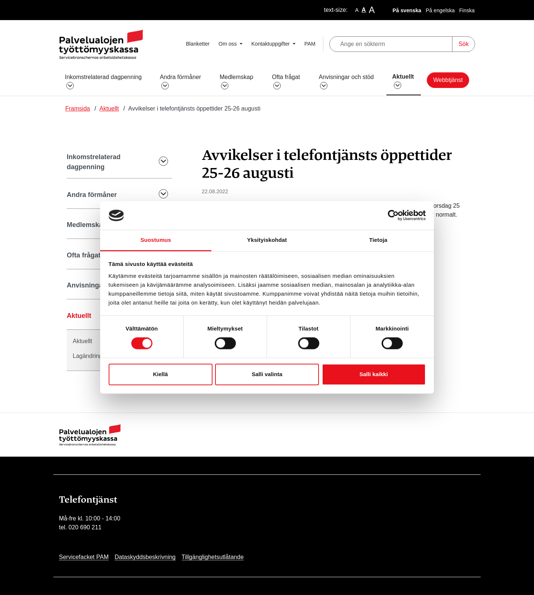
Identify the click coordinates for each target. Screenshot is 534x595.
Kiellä (160, 374)
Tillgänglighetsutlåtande (213, 557)
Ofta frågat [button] (286, 81)
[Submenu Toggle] (158, 162)
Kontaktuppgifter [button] (271, 44)
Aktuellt (109, 108)
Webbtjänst (448, 80)
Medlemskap (87, 225)
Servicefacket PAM (84, 557)
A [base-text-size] (364, 10)
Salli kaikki (373, 374)
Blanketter (198, 44)
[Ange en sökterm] (391, 44)
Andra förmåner (92, 194)
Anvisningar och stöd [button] (346, 81)
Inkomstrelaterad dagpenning (94, 162)
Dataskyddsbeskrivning (145, 557)
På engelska (440, 10)
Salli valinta (267, 374)
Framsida (77, 108)
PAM (310, 44)
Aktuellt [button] (403, 80)
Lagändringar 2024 (97, 356)
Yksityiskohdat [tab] (267, 240)
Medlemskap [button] (236, 81)
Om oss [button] (228, 44)
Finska (467, 10)
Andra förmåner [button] (180, 81)
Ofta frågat (83, 255)
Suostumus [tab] (156, 240)
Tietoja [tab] (378, 240)
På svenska (407, 10)
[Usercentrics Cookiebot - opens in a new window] (393, 215)
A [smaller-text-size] (357, 10)
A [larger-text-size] (372, 10)
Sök (463, 44)
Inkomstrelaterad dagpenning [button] (103, 81)
